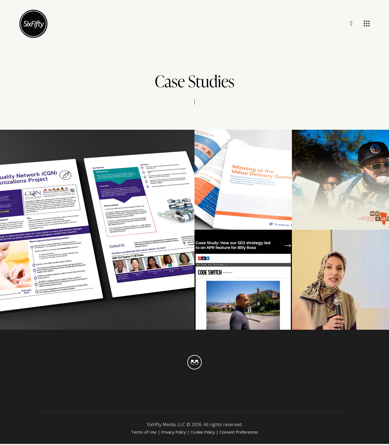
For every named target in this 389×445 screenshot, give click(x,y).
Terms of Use (138, 433)
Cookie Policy (203, 433)
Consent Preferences (243, 433)
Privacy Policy (171, 433)
